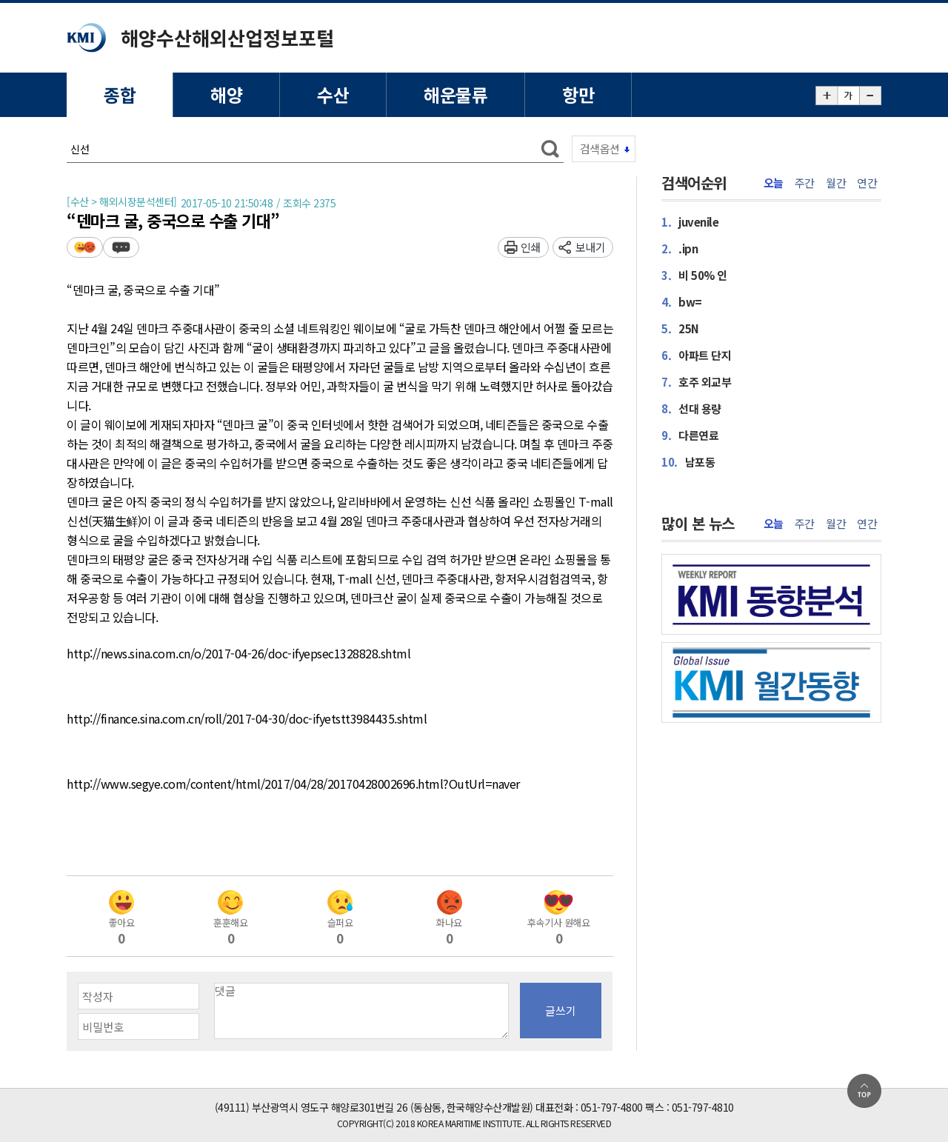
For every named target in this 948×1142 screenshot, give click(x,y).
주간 (805, 183)
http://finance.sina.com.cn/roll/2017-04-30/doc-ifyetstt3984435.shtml (247, 719)
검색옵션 (600, 148)
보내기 (590, 247)
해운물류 (455, 94)
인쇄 (531, 247)
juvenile (689, 222)
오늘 (774, 183)
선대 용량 (691, 408)
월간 (836, 183)
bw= (681, 302)
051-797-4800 (612, 1107)
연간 (867, 183)
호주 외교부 (696, 382)
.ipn (679, 248)
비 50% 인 (694, 275)
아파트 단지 (696, 355)
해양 (226, 94)
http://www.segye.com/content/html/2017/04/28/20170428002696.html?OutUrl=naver (293, 784)
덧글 (121, 247)
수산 (333, 94)
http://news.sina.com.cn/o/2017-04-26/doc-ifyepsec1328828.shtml (238, 654)
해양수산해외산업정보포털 (227, 37)
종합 (120, 94)
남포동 (688, 462)
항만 (578, 94)
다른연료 (689, 435)
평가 (85, 247)
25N (680, 328)
